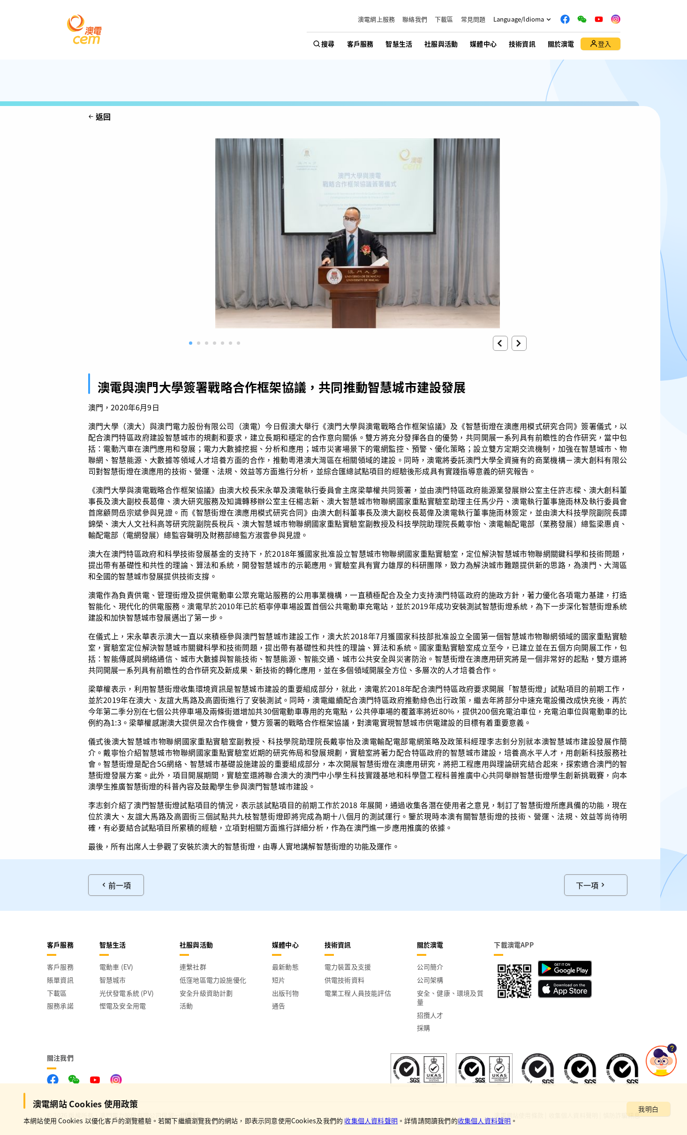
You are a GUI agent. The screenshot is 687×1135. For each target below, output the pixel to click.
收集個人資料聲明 (371, 1120)
